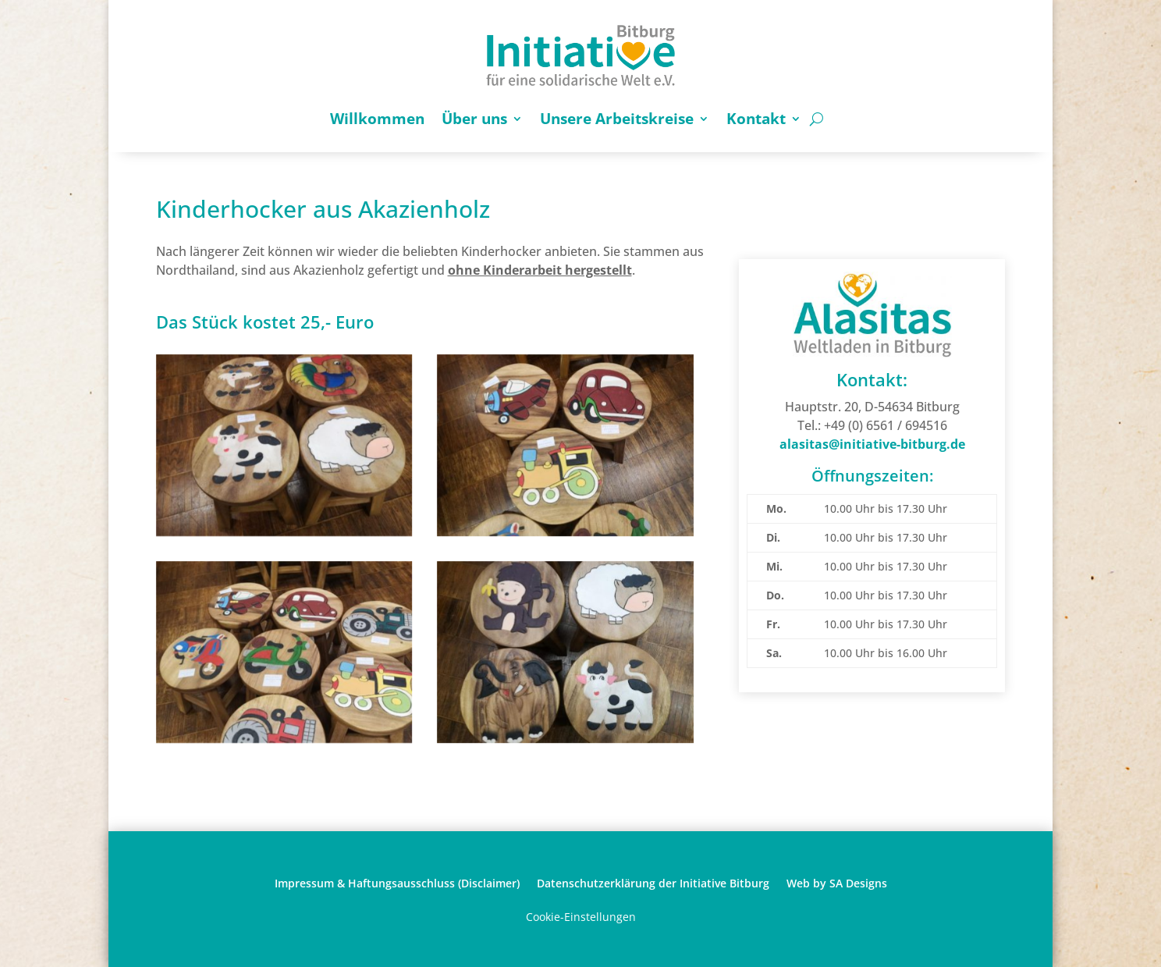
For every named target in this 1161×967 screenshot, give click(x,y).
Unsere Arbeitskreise (617, 118)
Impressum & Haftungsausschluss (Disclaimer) (397, 882)
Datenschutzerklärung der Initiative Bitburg (653, 882)
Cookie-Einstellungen (581, 916)
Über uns (474, 118)
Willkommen (377, 118)
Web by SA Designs (836, 882)
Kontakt (756, 118)
